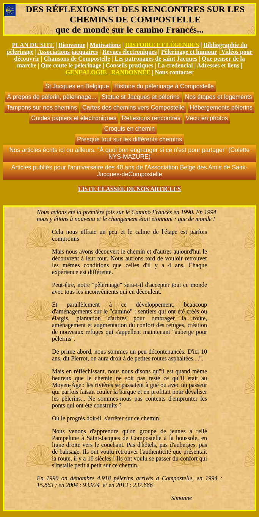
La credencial (175, 65)
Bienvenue (71, 45)
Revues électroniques (129, 52)
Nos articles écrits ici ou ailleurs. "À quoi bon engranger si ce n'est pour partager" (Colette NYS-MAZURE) (129, 153)
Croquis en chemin (129, 128)
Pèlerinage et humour (189, 52)
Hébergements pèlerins (221, 107)
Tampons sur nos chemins (41, 107)
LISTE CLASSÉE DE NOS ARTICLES (129, 189)
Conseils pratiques (130, 65)
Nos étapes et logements (218, 97)
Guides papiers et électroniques (73, 118)
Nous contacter (174, 72)
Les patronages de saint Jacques (156, 58)
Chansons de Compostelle (77, 58)
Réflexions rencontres (151, 118)
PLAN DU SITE (33, 45)
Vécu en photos (207, 118)
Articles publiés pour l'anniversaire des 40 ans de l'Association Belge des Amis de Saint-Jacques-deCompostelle (129, 170)
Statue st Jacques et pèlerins (140, 97)
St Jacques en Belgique (77, 86)
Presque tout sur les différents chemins (129, 139)
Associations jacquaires (68, 52)
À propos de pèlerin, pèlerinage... (51, 97)
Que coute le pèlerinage (71, 65)
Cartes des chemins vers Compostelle (133, 107)
